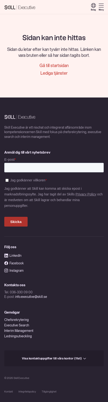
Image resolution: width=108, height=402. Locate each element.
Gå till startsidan (54, 65)
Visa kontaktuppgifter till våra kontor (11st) (54, 358)
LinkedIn (12, 255)
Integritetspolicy (27, 391)
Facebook (14, 263)
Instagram (14, 270)
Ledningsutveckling (18, 336)
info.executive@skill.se (31, 297)
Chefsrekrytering (16, 320)
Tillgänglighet (49, 391)
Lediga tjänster (54, 73)
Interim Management (18, 331)
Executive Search (16, 325)
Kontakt (8, 391)
